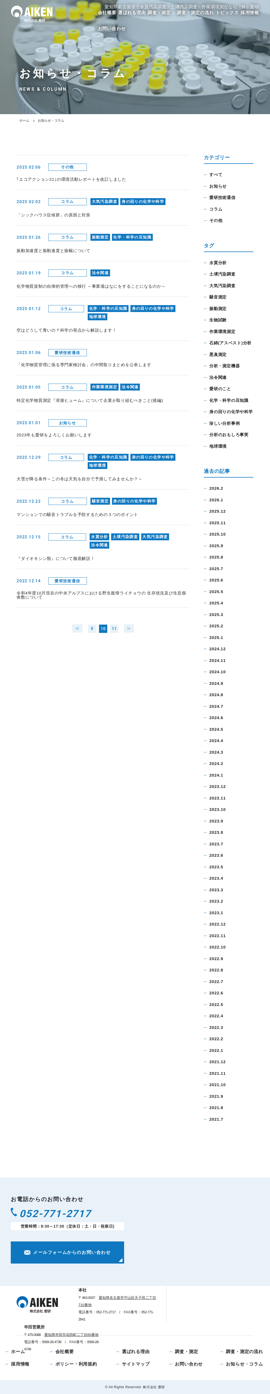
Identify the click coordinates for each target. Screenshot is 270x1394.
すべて (215, 174)
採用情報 (249, 12)
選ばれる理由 (132, 12)
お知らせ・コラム (244, 1364)
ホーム (24, 120)
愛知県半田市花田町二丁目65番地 (71, 1335)
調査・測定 (159, 12)
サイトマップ (136, 1364)
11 (114, 634)
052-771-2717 (63, 1215)
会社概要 (107, 12)
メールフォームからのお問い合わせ (67, 1255)
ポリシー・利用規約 (76, 1364)
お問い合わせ (112, 28)
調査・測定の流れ (195, 12)
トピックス (227, 12)
